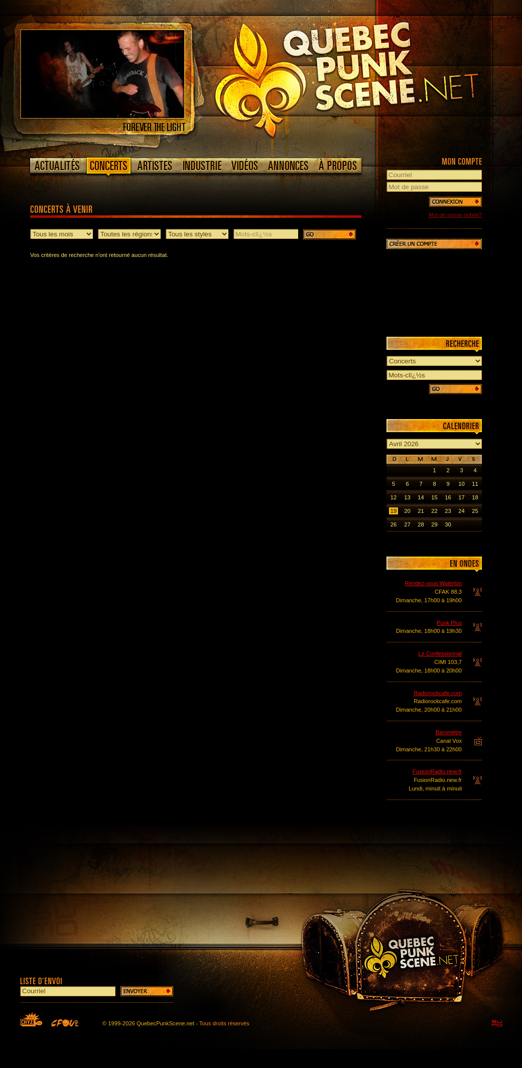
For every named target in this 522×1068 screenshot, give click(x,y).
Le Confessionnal (440, 653)
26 (393, 524)
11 (475, 484)
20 (407, 511)
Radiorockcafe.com (438, 693)
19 (393, 511)
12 (393, 497)
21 (421, 511)
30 (448, 524)
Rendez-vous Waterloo (433, 583)
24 (461, 511)
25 (475, 511)
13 (407, 497)
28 (421, 524)
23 (448, 511)
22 (434, 511)
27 (407, 524)
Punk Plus (449, 623)
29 (434, 524)
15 (434, 497)
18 (475, 497)
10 (461, 484)
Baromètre (449, 732)
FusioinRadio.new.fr (437, 771)
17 (461, 497)
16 (448, 497)
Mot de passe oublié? (455, 215)
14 (421, 497)
